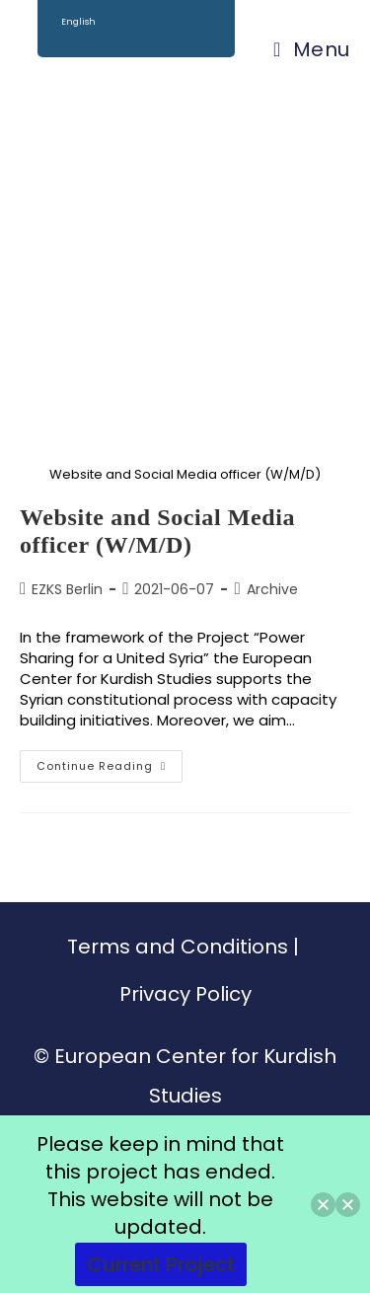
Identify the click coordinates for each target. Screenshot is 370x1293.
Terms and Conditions (177, 946)
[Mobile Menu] (311, 49)
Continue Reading (110, 762)
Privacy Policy (185, 994)
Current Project (161, 1264)
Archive (272, 589)
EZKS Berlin (67, 589)
